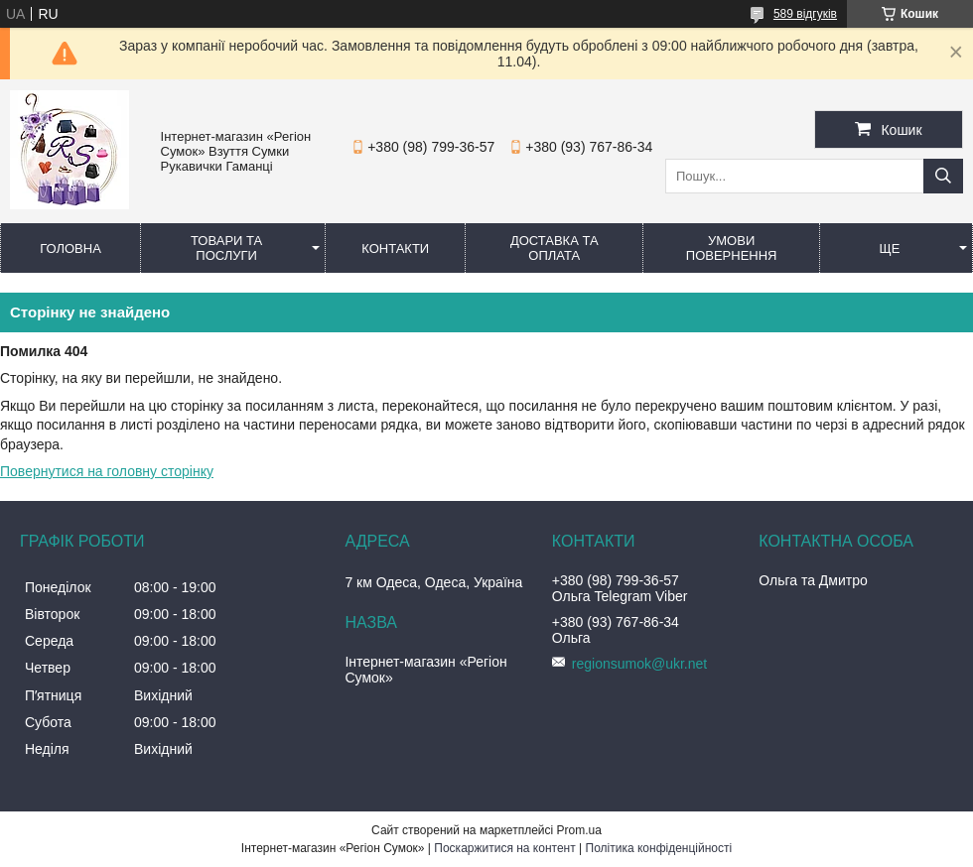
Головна (70, 248)
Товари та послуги (226, 248)
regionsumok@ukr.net (639, 664)
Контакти (395, 248)
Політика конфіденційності (659, 848)
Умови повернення (731, 248)
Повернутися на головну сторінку (106, 471)
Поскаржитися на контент (504, 848)
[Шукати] (943, 176)
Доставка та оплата (554, 248)
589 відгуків (805, 14)
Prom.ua (579, 830)
